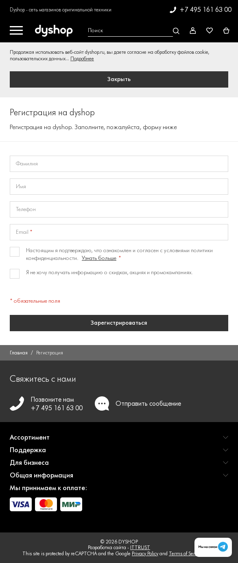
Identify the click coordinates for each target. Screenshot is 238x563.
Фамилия (27, 164)
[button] (119, 440)
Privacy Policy (145, 553)
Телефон (26, 209)
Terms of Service (186, 553)
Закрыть (119, 79)
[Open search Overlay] (132, 30)
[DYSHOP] (55, 31)
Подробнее (82, 58)
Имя (21, 186)
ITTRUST (140, 547)
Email (22, 232)
